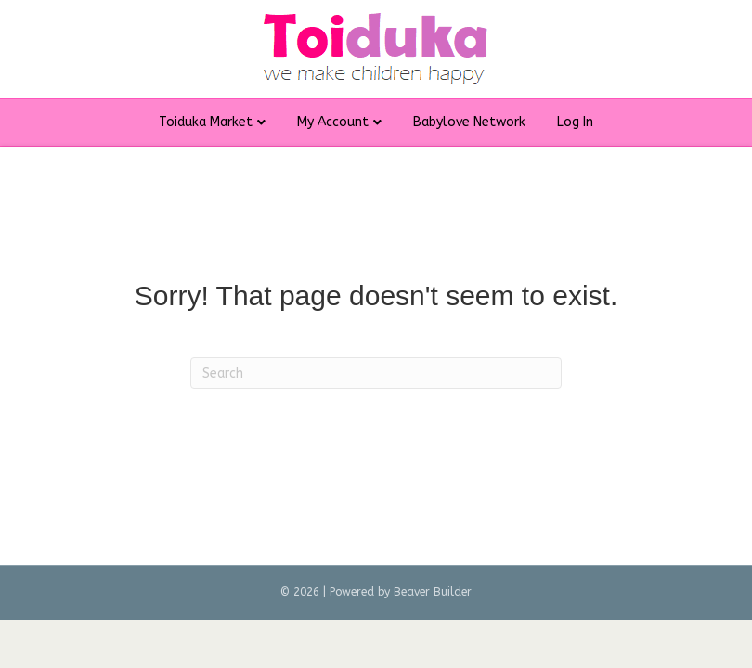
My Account (333, 122)
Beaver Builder (433, 591)
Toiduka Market (206, 122)
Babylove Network (469, 122)
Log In (575, 122)
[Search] (376, 373)
